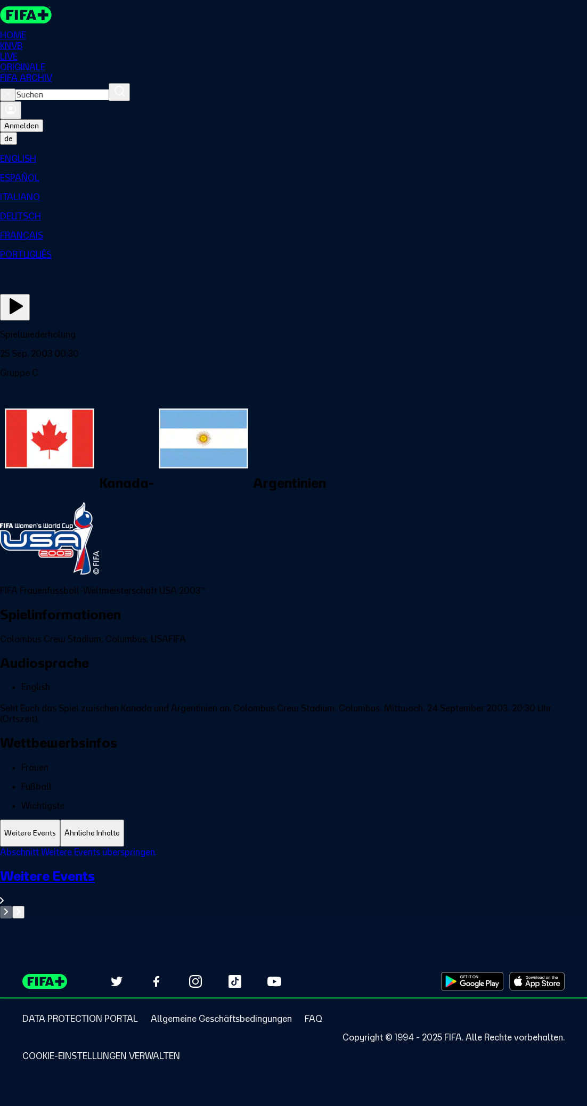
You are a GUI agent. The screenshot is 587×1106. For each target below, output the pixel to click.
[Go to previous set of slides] (6, 912)
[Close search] (7, 94)
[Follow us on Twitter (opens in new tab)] (116, 981)
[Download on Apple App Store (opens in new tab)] (537, 981)
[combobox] (62, 94)
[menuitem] (293, 158)
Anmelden (21, 125)
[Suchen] (119, 92)
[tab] (30, 833)
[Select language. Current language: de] (8, 138)
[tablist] (293, 833)
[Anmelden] (10, 110)
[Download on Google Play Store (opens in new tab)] (472, 981)
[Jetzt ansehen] (15, 307)
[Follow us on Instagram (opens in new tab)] (195, 981)
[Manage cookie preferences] (101, 1056)
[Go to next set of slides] (18, 912)
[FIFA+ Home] (26, 15)
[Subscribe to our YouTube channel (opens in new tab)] (274, 981)
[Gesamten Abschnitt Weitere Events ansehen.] (293, 887)
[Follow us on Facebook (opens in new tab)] (156, 981)
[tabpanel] (293, 883)
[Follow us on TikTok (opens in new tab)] (235, 981)
